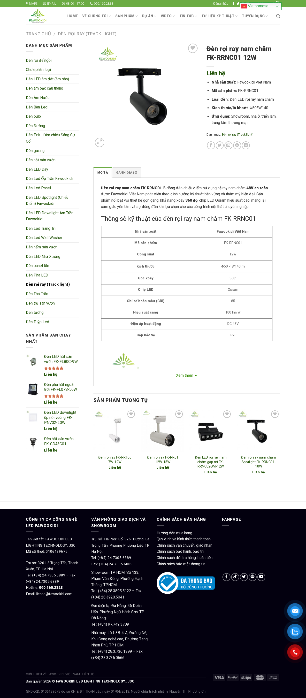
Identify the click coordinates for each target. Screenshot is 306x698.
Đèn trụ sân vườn (40, 303)
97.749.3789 (118, 624)
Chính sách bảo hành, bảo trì (180, 551)
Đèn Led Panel (38, 188)
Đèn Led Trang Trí (40, 228)
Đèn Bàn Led (36, 107)
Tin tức (188, 16)
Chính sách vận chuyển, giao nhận (184, 545)
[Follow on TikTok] (238, 3)
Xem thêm (184, 375)
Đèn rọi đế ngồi (39, 60)
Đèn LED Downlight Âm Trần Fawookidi (49, 216)
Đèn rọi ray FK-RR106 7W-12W (114, 459)
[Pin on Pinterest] (237, 145)
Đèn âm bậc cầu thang (44, 88)
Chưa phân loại (38, 69)
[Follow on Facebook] (233, 3)
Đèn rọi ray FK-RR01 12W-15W (162, 459)
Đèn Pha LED (37, 275)
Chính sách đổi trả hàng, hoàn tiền (185, 557)
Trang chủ (38, 33)
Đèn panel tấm (38, 265)
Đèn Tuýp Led (37, 322)
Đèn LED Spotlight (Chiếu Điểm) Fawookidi (47, 200)
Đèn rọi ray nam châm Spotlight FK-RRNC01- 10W (258, 461)
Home (72, 16)
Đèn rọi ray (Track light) (87, 33)
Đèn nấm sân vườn (41, 247)
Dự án (149, 16)
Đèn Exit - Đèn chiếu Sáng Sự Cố (50, 138)
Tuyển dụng (255, 16)
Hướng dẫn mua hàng (174, 533)
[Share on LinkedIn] (246, 145)
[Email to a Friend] (228, 145)
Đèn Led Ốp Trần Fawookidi (49, 178)
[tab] (102, 172)
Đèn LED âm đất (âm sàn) (47, 79)
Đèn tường (35, 312)
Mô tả (102, 172)
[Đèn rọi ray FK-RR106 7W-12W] (114, 430)
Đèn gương (35, 150)
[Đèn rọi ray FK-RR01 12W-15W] (162, 430)
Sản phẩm (126, 16)
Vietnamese (254, 6)
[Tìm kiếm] (278, 16)
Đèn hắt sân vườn (40, 160)
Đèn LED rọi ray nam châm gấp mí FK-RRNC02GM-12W (211, 461)
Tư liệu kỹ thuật (219, 16)
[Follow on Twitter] (244, 577)
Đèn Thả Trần (37, 293)
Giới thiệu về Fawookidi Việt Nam (53, 674)
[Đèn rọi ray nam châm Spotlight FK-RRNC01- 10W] (258, 430)
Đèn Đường (35, 125)
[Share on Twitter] (220, 145)
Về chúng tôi (96, 16)
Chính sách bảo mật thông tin (181, 564)
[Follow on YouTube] (261, 577)
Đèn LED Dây (37, 169)
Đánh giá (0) (126, 172)
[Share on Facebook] (211, 145)
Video (168, 16)
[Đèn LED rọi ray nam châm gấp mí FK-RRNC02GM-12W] (210, 430)
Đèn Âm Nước (37, 97)
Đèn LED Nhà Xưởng (43, 256)
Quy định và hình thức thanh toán (184, 539)
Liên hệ (50, 374)
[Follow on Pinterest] (253, 577)
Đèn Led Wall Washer (44, 237)
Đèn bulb (33, 116)
